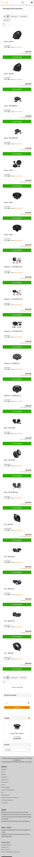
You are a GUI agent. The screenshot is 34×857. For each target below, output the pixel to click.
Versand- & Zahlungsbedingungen (7, 790)
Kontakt (2, 784)
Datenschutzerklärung (5, 787)
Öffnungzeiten (4, 769)
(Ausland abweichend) (18, 47)
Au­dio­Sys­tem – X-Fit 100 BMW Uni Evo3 (13, 267)
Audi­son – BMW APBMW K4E (10, 106)
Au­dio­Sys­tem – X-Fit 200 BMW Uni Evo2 (13, 331)
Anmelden (17, 707)
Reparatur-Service (5, 779)
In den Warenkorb (17, 57)
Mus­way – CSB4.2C (8, 170)
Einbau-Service (4, 777)
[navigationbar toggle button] (31, 2)
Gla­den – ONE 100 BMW (9, 460)
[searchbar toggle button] (22, 2)
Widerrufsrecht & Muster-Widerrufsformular (10, 797)
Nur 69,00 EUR (17, 737)
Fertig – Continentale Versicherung (10, 852)
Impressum (3, 774)
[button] (4, 16)
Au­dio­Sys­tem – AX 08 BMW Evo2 (11, 363)
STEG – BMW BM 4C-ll (9, 589)
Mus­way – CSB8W (8, 234)
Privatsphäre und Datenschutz (7, 800)
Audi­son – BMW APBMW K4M (10, 138)
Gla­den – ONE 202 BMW (9, 428)
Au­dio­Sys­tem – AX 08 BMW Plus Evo (12, 395)
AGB (2, 792)
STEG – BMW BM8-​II (8, 653)
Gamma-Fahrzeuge (6, 845)
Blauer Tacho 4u (5, 849)
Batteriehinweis (4, 802)
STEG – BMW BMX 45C (9, 621)
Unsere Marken (4, 782)
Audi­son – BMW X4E (8, 41)
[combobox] (14, 16)
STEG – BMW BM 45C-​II (9, 557)
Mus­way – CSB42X (8, 202)
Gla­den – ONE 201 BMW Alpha (11, 492)
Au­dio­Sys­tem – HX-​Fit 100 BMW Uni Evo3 (13, 299)
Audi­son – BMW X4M (9, 74)
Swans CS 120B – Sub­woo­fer (17, 733)
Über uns (3, 772)
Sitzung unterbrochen (5, 795)
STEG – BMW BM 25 (8, 524)
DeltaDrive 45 (4, 847)
